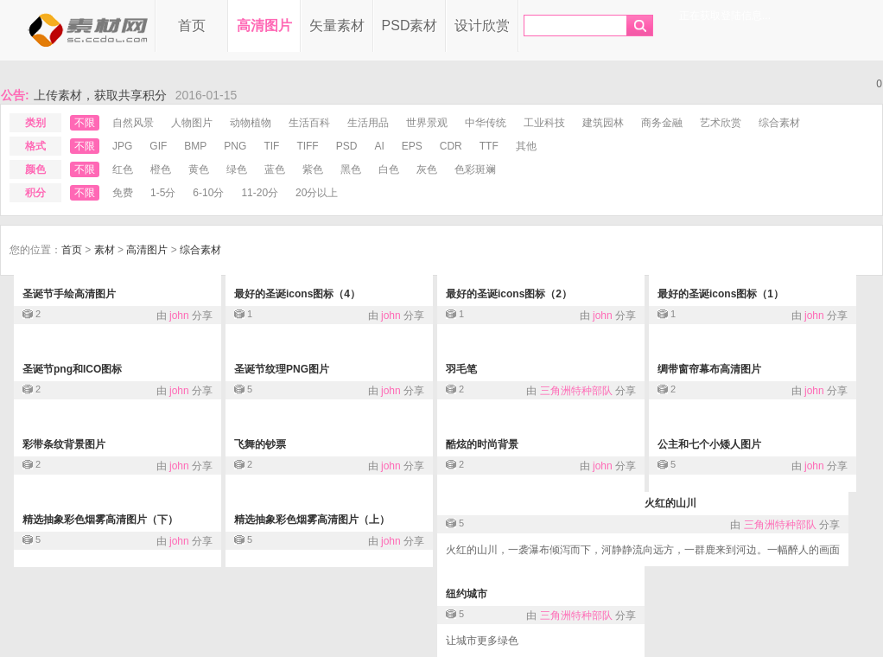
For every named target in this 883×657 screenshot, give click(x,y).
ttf (489, 146)
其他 (526, 146)
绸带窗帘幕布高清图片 (709, 369)
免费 (122, 193)
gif (158, 146)
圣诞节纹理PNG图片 (281, 369)
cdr (451, 146)
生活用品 (368, 123)
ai (379, 146)
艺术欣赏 (720, 123)
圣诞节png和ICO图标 (72, 369)
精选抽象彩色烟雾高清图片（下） (100, 519)
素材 (104, 250)
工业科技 (544, 123)
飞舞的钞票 (260, 444)
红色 (122, 169)
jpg (122, 146)
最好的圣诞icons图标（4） (297, 294)
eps (412, 146)
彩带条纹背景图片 (63, 444)
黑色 (350, 169)
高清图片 (264, 25)
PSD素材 (410, 25)
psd (347, 146)
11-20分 (259, 193)
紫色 (312, 169)
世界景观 (427, 123)
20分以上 (316, 193)
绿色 (236, 169)
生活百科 (309, 123)
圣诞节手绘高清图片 (69, 294)
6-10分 (208, 193)
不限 (84, 123)
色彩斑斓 (475, 169)
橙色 (160, 169)
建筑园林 (603, 123)
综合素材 (779, 123)
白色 (388, 169)
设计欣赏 (482, 25)
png (235, 146)
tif (271, 146)
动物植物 (250, 123)
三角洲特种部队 (576, 391)
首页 (192, 25)
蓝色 (274, 169)
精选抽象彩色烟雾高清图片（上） (312, 519)
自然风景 (133, 123)
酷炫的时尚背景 (482, 444)
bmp (195, 146)
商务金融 (662, 123)
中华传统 (485, 123)
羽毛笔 (461, 369)
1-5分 (162, 193)
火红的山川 (670, 503)
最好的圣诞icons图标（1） (720, 294)
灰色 (426, 169)
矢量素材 (337, 25)
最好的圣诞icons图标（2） (509, 294)
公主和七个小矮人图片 (709, 444)
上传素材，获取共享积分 (100, 95)
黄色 (198, 169)
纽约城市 (466, 594)
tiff (307, 146)
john (179, 315)
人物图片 (192, 123)
